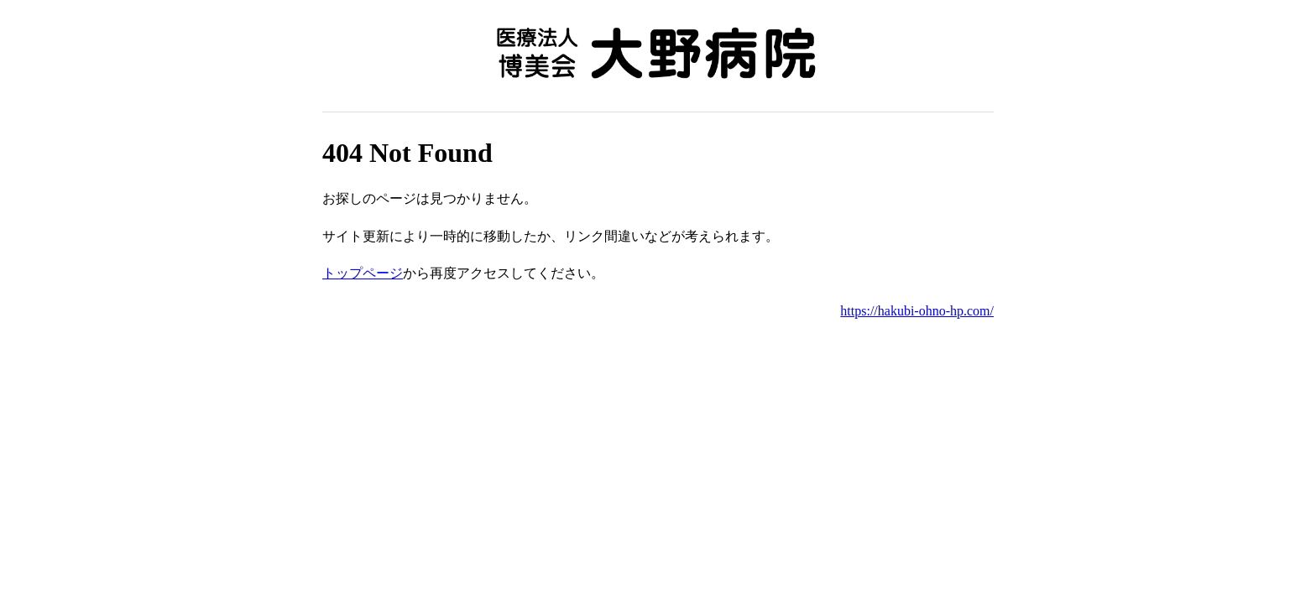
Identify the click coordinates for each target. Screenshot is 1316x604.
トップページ (362, 273)
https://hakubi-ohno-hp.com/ (917, 311)
